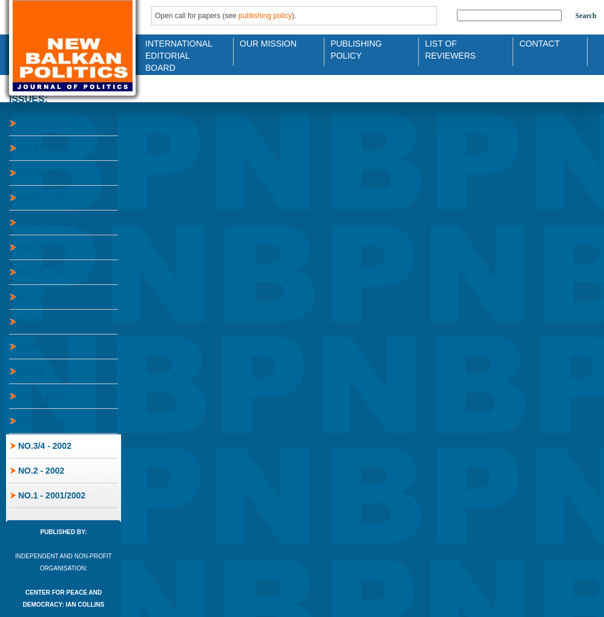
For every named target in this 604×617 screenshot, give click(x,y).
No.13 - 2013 (43, 247)
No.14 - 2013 (43, 222)
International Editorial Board (175, 49)
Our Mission (268, 43)
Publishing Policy (356, 49)
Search (585, 15)
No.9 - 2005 (41, 346)
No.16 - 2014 (43, 173)
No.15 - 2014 (43, 198)
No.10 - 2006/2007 (54, 322)
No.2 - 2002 (41, 470)
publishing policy (265, 15)
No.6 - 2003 (41, 396)
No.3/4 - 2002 (44, 446)
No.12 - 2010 (43, 272)
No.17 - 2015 (43, 148)
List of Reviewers (450, 49)
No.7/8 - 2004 (44, 371)
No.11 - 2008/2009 (54, 297)
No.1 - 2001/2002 (51, 495)
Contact (539, 43)
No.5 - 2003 (41, 421)
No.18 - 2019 (43, 123)
